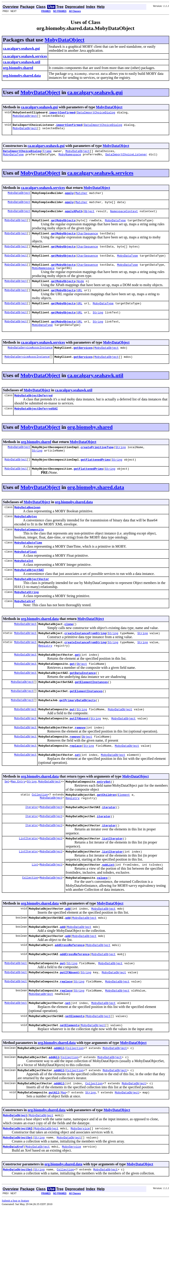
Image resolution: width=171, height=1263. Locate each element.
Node (80, 292)
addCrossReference (69, 988)
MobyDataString (26, 617)
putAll (54, 1144)
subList (108, 903)
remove (80, 762)
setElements (74, 1064)
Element (124, 833)
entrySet (104, 819)
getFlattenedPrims (95, 478)
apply (69, 198)
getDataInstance (83, 703)
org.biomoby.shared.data (95, 506)
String (98, 325)
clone (68, 651)
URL (79, 301)
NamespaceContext (124, 217)
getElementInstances (91, 713)
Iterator (31, 842)
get (77, 684)
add (67, 948)
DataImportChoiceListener (126, 158)
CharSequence (87, 241)
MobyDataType (13, 158)
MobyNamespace (70, 158)
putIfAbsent (79, 752)
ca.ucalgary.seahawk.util (95, 391)
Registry (45, 674)
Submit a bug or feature (15, 1255)
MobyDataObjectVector (31, 604)
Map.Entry (18, 819)
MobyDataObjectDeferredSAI (36, 425)
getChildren (106, 833)
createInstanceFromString (85, 660)
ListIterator (28, 875)
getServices (83, 362)
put (72, 742)
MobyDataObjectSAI (29, 594)
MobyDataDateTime (28, 564)
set (77, 791)
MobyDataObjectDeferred (33, 411)
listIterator (112, 876)
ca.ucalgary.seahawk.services (100, 177)
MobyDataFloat (25, 574)
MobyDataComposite (29, 551)
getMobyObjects (63, 227)
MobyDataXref (24, 627)
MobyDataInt (23, 584)
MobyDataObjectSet (18, 1191)
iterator (109, 842)
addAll (59, 1097)
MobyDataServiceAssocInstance (30, 362)
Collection (40, 832)
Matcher (81, 198)
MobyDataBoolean (27, 527)
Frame (47, 154)
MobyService (80, 1182)
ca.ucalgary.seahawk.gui (95, 92)
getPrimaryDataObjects (77, 733)
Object (89, 217)
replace (76, 782)
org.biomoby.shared (90, 444)
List (35, 903)
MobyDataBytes (25, 537)
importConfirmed (62, 113)
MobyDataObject (64, 40)
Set (6, 819)
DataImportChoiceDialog (96, 113)
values (102, 917)
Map (63, 1144)
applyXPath (73, 217)
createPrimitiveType (97, 464)
